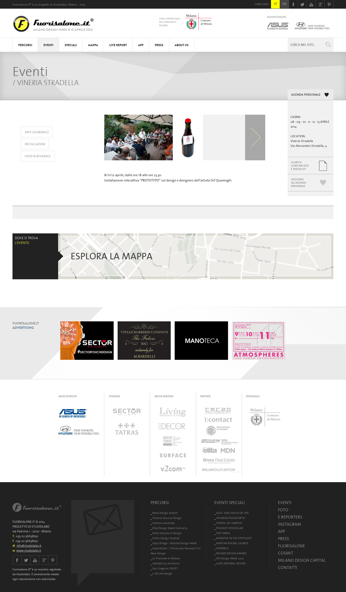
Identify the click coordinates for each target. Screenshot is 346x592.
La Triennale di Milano (166, 558)
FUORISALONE (291, 545)
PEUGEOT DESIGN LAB (229, 528)
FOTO (283, 509)
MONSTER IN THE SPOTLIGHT (234, 538)
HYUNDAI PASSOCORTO (230, 518)
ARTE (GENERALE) (37, 132)
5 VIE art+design (162, 573)
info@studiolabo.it (29, 545)
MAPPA (93, 45)
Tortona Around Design (167, 518)
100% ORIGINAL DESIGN (230, 563)
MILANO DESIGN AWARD (231, 553)
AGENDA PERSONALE (306, 95)
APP (140, 45)
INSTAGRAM (289, 524)
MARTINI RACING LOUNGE (232, 543)
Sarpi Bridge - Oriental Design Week (174, 543)
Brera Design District (165, 513)
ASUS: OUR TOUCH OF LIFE (232, 513)
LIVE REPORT (118, 45)
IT (275, 3)
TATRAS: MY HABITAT (229, 523)
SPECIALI (71, 45)
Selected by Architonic (166, 563)
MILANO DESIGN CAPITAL (302, 560)
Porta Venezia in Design (167, 533)
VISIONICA (222, 548)
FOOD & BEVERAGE (38, 156)
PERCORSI (25, 45)
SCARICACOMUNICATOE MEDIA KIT (300, 165)
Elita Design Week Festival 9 (169, 528)
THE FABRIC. (223, 533)
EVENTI (48, 45)
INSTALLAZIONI (35, 144)
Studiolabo (60, 4)
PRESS (159, 45)
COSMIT (285, 553)
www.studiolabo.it (28, 550)
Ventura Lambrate (163, 523)
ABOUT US (182, 45)
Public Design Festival (165, 538)
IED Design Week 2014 (230, 558)
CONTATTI (287, 567)
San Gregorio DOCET (165, 568)
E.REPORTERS (290, 517)
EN (284, 3)
